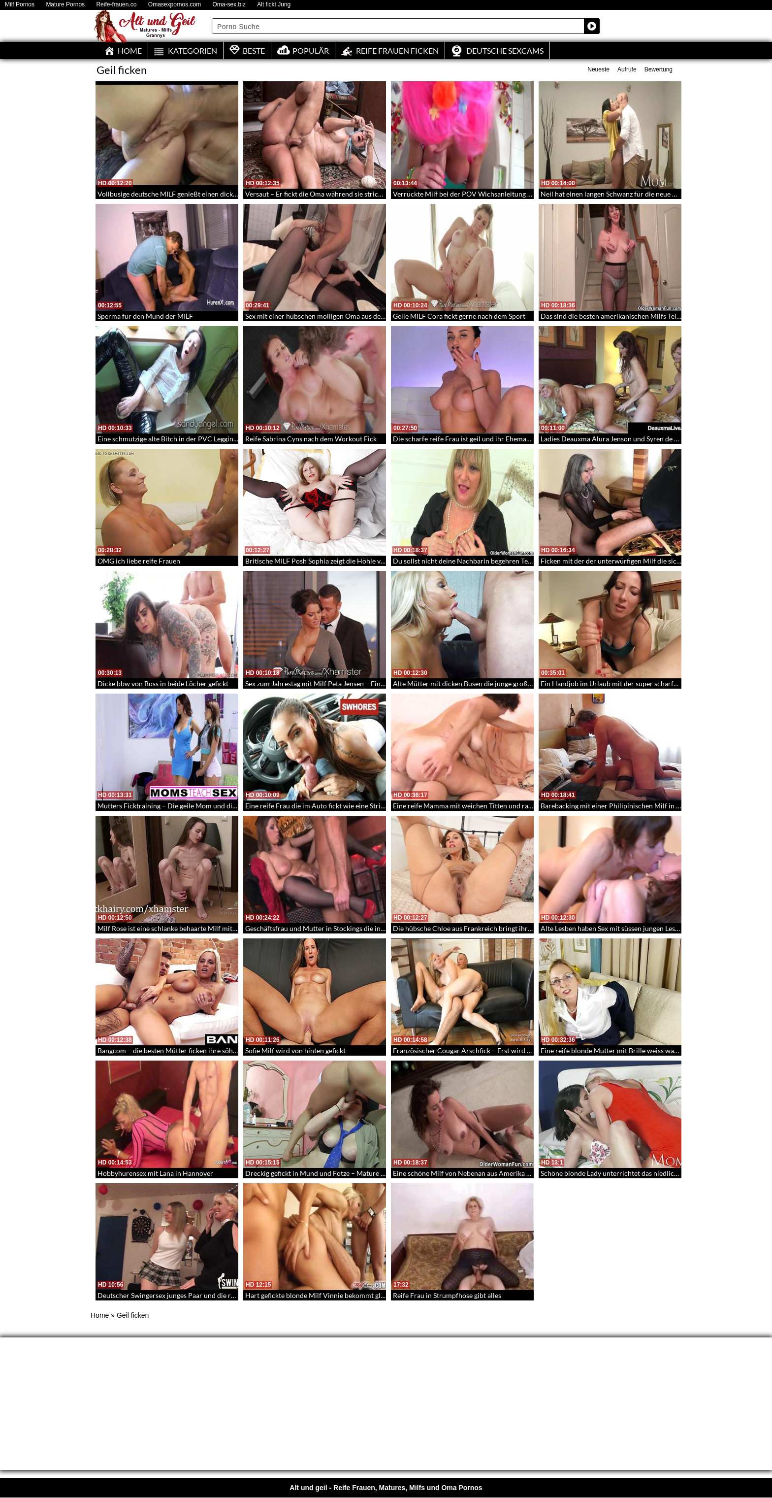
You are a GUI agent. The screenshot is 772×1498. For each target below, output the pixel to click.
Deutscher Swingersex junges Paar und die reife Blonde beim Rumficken (206, 1295)
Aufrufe (627, 69)
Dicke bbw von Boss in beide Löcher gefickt (162, 683)
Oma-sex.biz (229, 4)
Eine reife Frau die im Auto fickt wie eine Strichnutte (324, 805)
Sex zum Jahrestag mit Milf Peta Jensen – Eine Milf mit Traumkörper (348, 683)
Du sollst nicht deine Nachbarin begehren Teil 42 (467, 561)
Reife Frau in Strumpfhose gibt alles (447, 1295)
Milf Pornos (19, 4)
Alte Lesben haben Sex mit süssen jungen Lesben (613, 928)
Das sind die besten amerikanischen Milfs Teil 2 (612, 316)
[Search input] (398, 26)
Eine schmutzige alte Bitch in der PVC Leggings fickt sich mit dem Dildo (205, 438)
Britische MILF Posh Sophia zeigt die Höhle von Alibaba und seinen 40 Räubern (365, 561)
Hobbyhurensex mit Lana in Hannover (155, 1173)
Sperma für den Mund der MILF (145, 316)
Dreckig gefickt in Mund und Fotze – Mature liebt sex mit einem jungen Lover (362, 1173)
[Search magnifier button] (592, 26)
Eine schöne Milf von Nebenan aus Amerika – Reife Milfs (479, 1173)
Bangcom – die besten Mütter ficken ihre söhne (168, 1050)
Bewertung (658, 69)
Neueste (598, 69)
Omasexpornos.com (174, 4)
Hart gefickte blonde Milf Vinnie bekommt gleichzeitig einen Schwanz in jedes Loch (371, 1295)
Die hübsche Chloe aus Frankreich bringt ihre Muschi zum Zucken (493, 928)
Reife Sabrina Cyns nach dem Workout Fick (311, 438)
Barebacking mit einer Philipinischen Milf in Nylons (619, 805)
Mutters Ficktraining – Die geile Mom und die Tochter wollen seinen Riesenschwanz (224, 805)
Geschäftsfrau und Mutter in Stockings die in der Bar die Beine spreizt (350, 928)
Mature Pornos (65, 4)
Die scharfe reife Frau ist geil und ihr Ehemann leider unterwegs (490, 438)
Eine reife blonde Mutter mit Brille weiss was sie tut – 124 (628, 1050)
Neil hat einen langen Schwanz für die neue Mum (614, 194)
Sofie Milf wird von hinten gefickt (295, 1050)
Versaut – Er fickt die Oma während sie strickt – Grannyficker (338, 194)
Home (100, 1315)
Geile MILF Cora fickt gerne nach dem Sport (459, 316)
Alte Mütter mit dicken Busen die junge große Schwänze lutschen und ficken (508, 683)
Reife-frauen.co (116, 4)
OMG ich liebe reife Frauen (138, 561)
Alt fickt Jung (273, 4)
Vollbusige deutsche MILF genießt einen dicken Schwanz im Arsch (197, 194)
